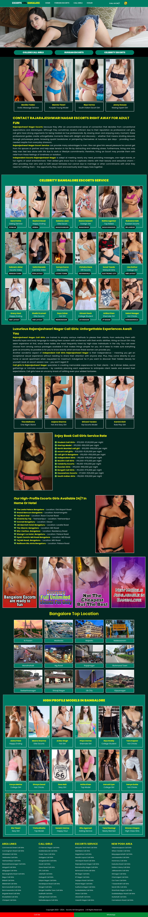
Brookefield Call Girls (10, 897)
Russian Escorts (74, 52)
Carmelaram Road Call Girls (122, 900)
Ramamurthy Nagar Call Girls (86, 867)
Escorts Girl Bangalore (75, 910)
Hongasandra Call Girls (48, 861)
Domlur (12, 227)
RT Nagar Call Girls (82, 877)
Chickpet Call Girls (9, 900)
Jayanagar (84, 320)
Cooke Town (61, 273)
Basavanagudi (108, 227)
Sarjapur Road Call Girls (84, 880)
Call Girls (78, 3)
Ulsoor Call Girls (81, 893)
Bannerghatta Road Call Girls (13, 874)
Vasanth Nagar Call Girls (84, 900)
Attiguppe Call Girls (9, 870)
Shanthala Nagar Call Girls (122, 890)
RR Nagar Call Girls (82, 874)
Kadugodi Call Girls (46, 877)
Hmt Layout (14, 320)
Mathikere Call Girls (82, 851)
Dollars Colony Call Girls (121, 867)
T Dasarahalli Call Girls (120, 884)
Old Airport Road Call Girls (85, 861)
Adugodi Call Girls (9, 867)
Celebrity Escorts (114, 52)
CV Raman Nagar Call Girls (49, 847)
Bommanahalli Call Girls (11, 887)
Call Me (37, 915)
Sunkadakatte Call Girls (84, 890)
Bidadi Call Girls (8, 880)
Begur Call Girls (8, 877)
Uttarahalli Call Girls (82, 897)
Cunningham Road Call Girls (13, 851)
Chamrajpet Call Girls (120, 877)
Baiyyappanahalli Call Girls (122, 854)
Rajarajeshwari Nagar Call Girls (87, 864)
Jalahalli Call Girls (45, 874)
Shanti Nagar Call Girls (83, 884)
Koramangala (131, 320)
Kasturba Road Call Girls (121, 864)
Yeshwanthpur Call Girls (11, 861)
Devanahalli (84, 273)
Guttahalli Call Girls (119, 897)
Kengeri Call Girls (45, 887)
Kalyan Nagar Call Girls (47, 880)
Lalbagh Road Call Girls (48, 897)
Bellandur (130, 227)
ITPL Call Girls (44, 870)
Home (47, 3)
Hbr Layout (130, 273)
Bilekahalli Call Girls (9, 884)
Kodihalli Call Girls (45, 893)
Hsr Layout (37, 320)
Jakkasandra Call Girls (120, 870)
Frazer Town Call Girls (47, 854)
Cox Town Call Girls (119, 880)
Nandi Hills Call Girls (119, 887)
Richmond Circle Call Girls (85, 870)
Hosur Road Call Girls (47, 867)
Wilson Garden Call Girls (121, 851)
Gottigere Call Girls (46, 857)
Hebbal (35, 227)
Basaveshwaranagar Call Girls (13, 864)
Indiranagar (61, 320)
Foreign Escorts (61, 3)
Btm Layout (37, 273)
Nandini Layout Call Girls (84, 857)
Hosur (89, 3)
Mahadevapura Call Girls (48, 900)
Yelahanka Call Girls (10, 857)
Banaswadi (84, 227)
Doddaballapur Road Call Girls (123, 893)
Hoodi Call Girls (44, 864)
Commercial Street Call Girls (13, 847)
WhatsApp (111, 915)
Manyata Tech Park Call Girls (86, 847)
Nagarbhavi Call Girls (83, 854)
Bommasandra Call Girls (11, 890)
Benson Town (15, 273)
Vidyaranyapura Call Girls (121, 847)
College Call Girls (33, 52)
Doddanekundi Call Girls (48, 851)
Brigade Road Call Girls (11, 893)
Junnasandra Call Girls (120, 857)
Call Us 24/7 (114, 3)
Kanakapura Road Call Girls (49, 884)
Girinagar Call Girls (119, 874)
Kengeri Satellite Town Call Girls (51, 890)
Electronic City (109, 273)
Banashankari (62, 227)
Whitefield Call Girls (9, 854)
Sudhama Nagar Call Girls (85, 887)
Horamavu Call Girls (119, 861)
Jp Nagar (106, 320)
